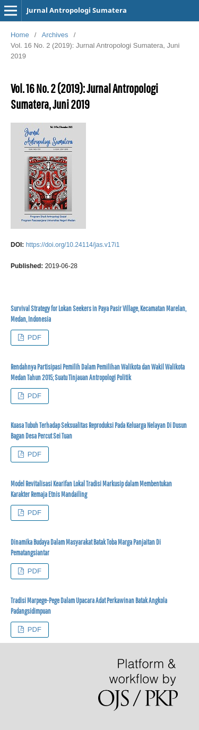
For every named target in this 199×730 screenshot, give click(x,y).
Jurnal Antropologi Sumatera (77, 10)
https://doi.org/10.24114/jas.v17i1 (73, 244)
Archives (55, 35)
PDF (33, 337)
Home (20, 35)
